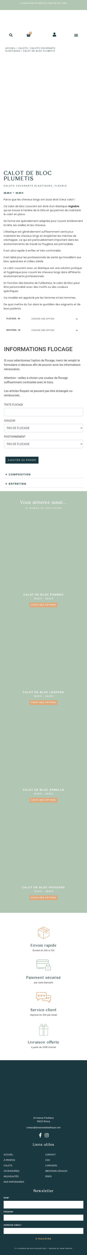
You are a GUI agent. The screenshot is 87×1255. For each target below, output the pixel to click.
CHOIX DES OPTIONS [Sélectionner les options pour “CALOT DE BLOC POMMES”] (43, 605)
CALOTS (23, 48)
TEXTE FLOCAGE (13, 404)
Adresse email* (13, 1225)
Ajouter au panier (22, 460)
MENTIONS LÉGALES (56, 1171)
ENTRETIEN (17, 483)
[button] (11, 35)
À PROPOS (9, 1160)
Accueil (10, 48)
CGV (47, 1160)
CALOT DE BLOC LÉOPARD (43, 692)
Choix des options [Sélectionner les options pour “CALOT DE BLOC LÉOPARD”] (43, 702)
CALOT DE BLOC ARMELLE (43, 789)
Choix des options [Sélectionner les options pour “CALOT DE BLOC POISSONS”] (43, 898)
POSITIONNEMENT (14, 436)
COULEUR (9, 420)
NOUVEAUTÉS (11, 1176)
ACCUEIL (8, 1154)
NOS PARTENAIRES (14, 1182)
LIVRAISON (51, 1165)
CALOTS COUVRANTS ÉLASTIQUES (28, 186)
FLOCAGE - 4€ (13, 318)
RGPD (48, 1176)
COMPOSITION (20, 474)
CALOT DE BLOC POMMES (43, 594)
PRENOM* (9, 1212)
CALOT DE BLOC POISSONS (43, 887)
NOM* (6, 1198)
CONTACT (50, 1154)
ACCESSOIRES (11, 1171)
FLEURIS (61, 186)
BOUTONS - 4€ (13, 330)
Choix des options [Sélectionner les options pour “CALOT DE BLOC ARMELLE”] (43, 800)
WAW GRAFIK (66, 1248)
